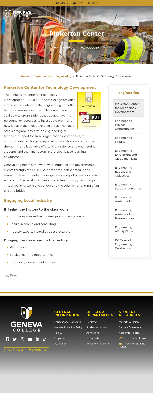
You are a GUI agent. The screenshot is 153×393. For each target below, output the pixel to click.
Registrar (91, 322)
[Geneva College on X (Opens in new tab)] (15, 340)
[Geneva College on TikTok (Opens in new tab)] (45, 340)
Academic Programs (97, 343)
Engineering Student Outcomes (128, 186)
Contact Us (15, 349)
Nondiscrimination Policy (68, 327)
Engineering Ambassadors (124, 199)
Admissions (92, 332)
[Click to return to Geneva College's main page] (18, 17)
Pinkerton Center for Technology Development (127, 107)
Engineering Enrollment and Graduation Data (126, 154)
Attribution (60, 343)
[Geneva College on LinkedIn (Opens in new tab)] (37, 340)
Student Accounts (96, 327)
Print (11, 275)
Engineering (63, 76)
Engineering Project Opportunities (124, 124)
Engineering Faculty (123, 139)
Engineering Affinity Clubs (124, 229)
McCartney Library (129, 322)
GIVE (78, 3)
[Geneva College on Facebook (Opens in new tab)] (7, 340)
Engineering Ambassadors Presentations (124, 214)
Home (25, 76)
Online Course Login (132, 338)
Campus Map (37, 349)
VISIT (93, 3)
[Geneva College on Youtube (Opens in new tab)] (30, 340)
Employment (61, 338)
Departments (42, 76)
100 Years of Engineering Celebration (123, 244)
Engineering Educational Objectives (123, 171)
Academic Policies (129, 332)
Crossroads (92, 338)
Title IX (58, 332)
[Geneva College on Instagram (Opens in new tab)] (22, 340)
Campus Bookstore (129, 327)
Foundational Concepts (67, 322)
